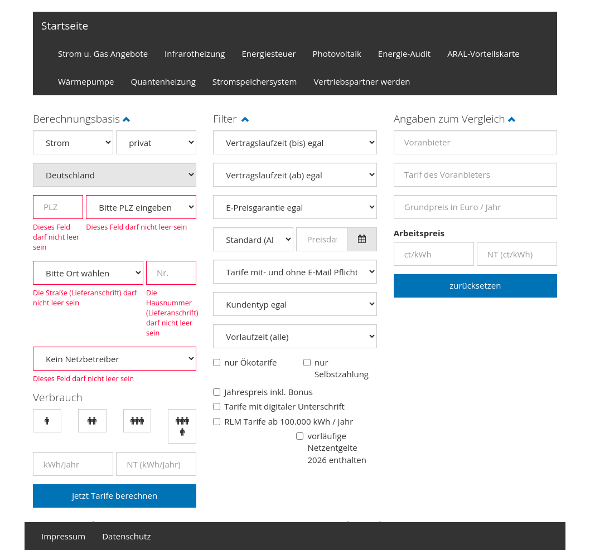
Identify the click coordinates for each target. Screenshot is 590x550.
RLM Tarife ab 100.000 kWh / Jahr (288, 421)
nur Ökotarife (250, 362)
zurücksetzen (475, 285)
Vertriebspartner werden (361, 81)
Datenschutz (126, 536)
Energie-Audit (404, 53)
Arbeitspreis (419, 233)
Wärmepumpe (86, 81)
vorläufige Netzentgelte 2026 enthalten (336, 447)
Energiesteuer (268, 53)
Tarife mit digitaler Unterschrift (284, 406)
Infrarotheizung (195, 53)
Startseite (64, 25)
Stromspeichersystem (254, 81)
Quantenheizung (163, 81)
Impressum (63, 536)
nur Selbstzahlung (342, 368)
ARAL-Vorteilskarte (483, 53)
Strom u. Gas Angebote (103, 53)
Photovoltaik (337, 53)
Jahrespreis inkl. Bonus (268, 391)
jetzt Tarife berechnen (114, 495)
